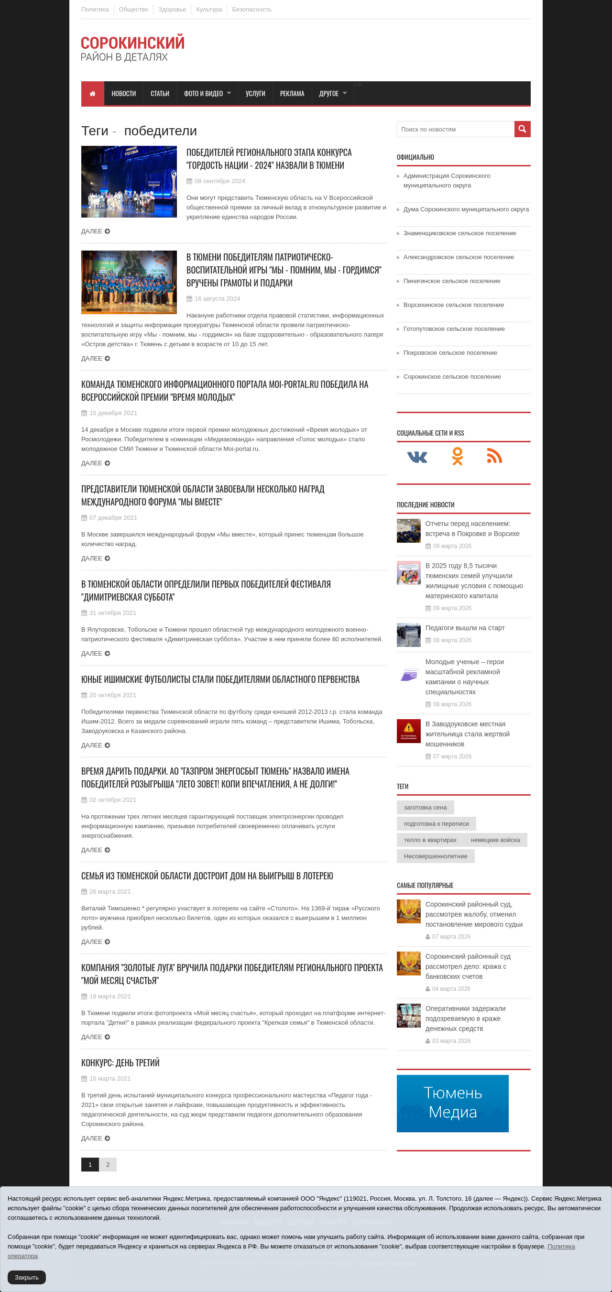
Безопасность (252, 9)
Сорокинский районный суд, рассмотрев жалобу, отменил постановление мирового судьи (474, 914)
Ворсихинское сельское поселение (454, 304)
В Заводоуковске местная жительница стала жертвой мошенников (468, 734)
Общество (134, 9)
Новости (124, 93)
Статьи (160, 93)
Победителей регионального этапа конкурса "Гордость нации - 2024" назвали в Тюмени (269, 158)
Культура (209, 9)
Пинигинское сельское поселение (452, 281)
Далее (91, 231)
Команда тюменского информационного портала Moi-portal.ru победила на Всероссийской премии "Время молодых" (224, 390)
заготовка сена (425, 807)
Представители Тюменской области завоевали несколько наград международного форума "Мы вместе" (203, 495)
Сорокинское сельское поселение (452, 376)
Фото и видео (203, 93)
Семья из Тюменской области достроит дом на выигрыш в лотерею (207, 875)
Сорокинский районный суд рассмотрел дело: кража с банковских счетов (468, 966)
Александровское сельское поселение (459, 257)
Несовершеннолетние (436, 856)
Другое (329, 93)
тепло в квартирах (430, 839)
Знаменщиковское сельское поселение (460, 233)
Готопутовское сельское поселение (454, 328)
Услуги (255, 93)
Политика (95, 9)
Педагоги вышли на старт (465, 628)
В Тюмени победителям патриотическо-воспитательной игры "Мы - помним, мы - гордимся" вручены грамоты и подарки (284, 270)
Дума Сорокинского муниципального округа (466, 209)
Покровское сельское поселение (450, 352)
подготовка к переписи (436, 823)
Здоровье (172, 9)
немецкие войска (495, 839)
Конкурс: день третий (120, 1062)
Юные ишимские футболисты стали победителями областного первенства (220, 679)
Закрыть (27, 1277)
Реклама (292, 93)
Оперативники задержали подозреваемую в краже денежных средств (466, 1018)
